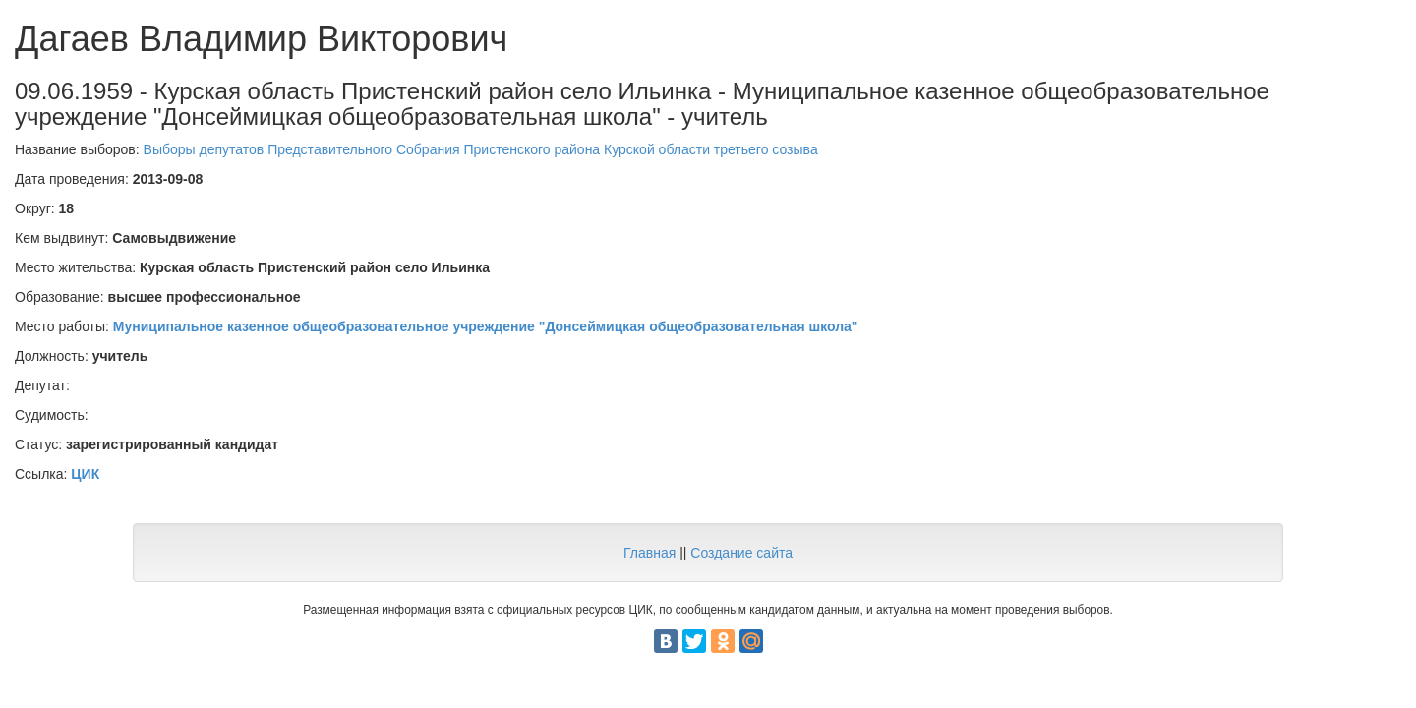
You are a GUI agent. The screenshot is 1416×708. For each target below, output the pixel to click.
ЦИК (85, 474)
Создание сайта (741, 552)
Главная (649, 552)
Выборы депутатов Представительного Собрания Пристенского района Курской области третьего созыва (481, 149)
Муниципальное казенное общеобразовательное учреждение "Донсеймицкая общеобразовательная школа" (485, 326)
